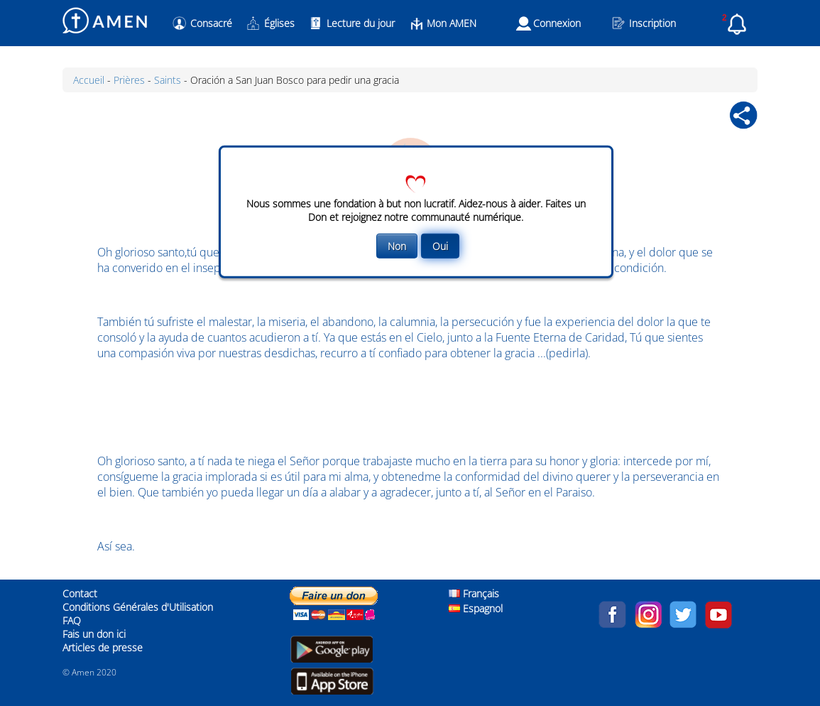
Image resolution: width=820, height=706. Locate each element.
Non (397, 245)
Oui (440, 245)
